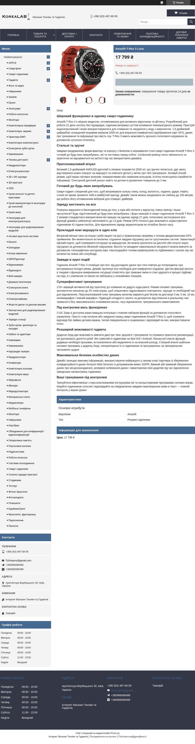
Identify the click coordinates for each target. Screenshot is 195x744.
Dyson (12, 102)
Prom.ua (115, 733)
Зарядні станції (17, 319)
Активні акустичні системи (23, 236)
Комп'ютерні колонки (20, 368)
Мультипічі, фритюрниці (22, 514)
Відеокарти (15, 270)
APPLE (12, 62)
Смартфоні (15, 68)
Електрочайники (18, 298)
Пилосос (13, 526)
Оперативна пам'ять (20, 440)
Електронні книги (18, 287)
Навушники (15, 91)
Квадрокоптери (17, 165)
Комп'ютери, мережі (20, 131)
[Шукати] (191, 22)
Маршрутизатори (18, 391)
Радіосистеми (16, 451)
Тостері (13, 485)
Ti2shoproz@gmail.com (18, 560)
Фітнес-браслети (18, 491)
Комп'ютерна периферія (22, 125)
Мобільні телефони (19, 408)
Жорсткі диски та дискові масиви (27, 304)
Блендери (14, 247)
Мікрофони (15, 380)
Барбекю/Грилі (17, 508)
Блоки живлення (18, 253)
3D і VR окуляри (18, 176)
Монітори (14, 119)
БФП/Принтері (17, 259)
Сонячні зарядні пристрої (23, 474)
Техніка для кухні (18, 159)
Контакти (95, 35)
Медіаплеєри (16, 402)
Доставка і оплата (69, 35)
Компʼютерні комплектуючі (23, 142)
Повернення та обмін (122, 35)
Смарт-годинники (18, 74)
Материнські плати (19, 397)
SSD (11, 188)
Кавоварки (14, 340)
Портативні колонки (20, 446)
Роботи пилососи (18, 114)
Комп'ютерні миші (19, 374)
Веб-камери (15, 276)
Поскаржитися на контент (103, 736)
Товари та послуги (40, 35)
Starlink (13, 97)
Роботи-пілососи (18, 457)
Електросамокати (19, 293)
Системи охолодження (21, 463)
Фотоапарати (16, 497)
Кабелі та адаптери (19, 334)
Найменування (13, 57)
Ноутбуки (14, 425)
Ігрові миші (15, 212)
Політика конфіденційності (152, 35)
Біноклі (12, 241)
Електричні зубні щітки (21, 148)
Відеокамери (16, 264)
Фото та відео (16, 85)
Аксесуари (14, 108)
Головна (13, 35)
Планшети (14, 503)
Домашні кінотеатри (20, 281)
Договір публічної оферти (181, 35)
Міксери (13, 385)
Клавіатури (15, 362)
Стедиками (15, 480)
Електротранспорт (19, 171)
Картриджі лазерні (19, 351)
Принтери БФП (17, 136)
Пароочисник (16, 520)
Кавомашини (16, 154)
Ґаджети (13, 80)
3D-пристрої (15, 182)
